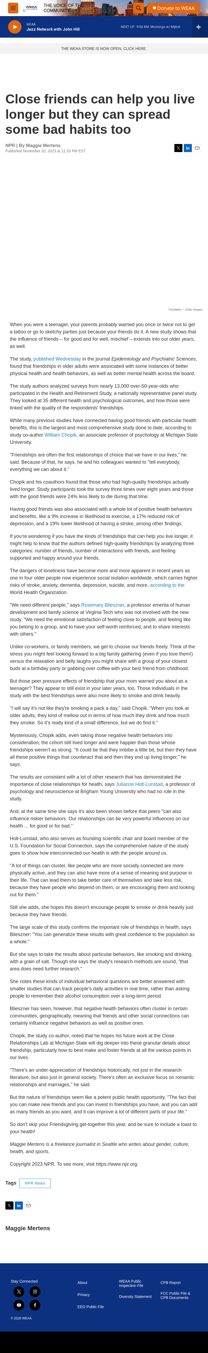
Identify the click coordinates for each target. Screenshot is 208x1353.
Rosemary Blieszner (102, 605)
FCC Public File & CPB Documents (175, 1295)
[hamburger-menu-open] (13, 8)
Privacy (83, 1295)
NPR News (35, 1183)
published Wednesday (57, 359)
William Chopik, (61, 435)
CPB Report (171, 1283)
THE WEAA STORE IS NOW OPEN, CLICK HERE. (104, 48)
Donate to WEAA (176, 8)
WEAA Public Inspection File (131, 1283)
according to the (167, 585)
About (82, 1283)
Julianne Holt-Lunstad (139, 784)
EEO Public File (90, 1307)
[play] (14, 27)
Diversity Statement (135, 1297)
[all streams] (200, 27)
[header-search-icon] (138, 8)
